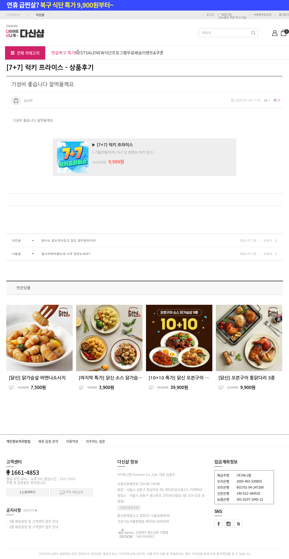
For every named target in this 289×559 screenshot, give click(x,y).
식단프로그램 (115, 53)
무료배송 (134, 53)
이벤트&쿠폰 (153, 53)
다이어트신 (13, 15)
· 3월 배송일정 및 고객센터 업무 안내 (32, 521)
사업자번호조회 (129, 507)
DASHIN (12, 26)
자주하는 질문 (95, 441)
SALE (90, 53)
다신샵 (40, 15)
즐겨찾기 (284, 14)
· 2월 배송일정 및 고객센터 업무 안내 (32, 526)
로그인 (210, 14)
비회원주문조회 (262, 14)
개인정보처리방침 (18, 441)
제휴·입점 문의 (48, 441)
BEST (80, 53)
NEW (99, 53)
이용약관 (72, 441)
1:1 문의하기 (27, 492)
